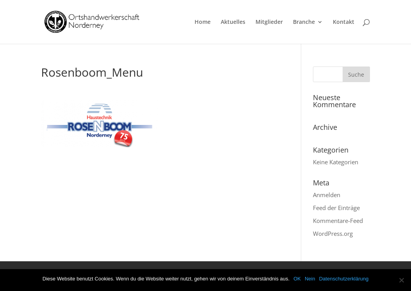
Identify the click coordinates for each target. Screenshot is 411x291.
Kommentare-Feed (338, 221)
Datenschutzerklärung (343, 279)
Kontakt (343, 22)
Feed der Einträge (336, 208)
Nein (310, 279)
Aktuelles (233, 22)
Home (203, 22)
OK (297, 279)
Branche (304, 22)
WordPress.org (333, 233)
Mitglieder (269, 22)
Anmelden (326, 195)
